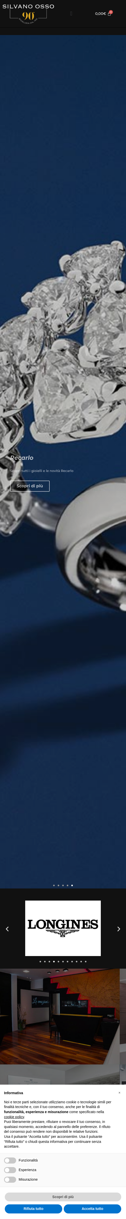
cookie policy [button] (14, 1117)
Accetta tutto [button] (92, 1209)
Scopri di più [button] (63, 1197)
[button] (71, 13)
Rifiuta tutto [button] (34, 1209)
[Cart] (103, 14)
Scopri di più (30, 506)
